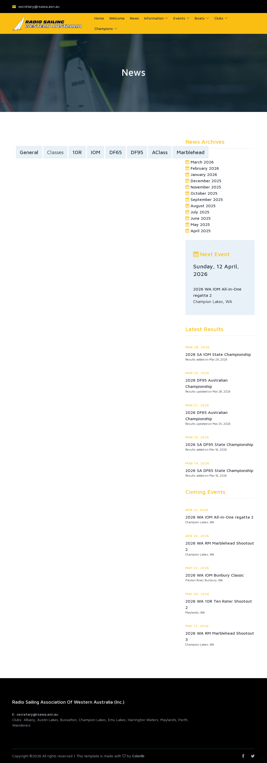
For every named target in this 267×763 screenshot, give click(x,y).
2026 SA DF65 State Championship (219, 470)
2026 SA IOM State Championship (218, 354)
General (29, 152)
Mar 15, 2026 (197, 437)
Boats (200, 18)
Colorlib (138, 756)
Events (179, 18)
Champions (103, 28)
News (134, 18)
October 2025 (204, 193)
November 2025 (206, 187)
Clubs (218, 18)
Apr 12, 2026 (197, 510)
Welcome (117, 18)
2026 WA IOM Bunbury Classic (214, 575)
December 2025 (206, 180)
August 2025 (203, 205)
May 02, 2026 (197, 568)
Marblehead (191, 152)
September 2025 (207, 199)
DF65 (115, 152)
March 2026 (202, 162)
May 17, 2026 (197, 626)
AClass (160, 152)
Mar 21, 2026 (197, 405)
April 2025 (201, 230)
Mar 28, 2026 (197, 347)
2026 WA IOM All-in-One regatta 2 (219, 517)
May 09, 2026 (197, 594)
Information (154, 18)
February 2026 (205, 168)
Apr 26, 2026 (197, 536)
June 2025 (201, 218)
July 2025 (200, 212)
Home (99, 18)
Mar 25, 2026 (197, 373)
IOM (95, 152)
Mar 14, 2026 (197, 463)
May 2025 (200, 224)
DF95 (137, 152)
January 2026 (204, 174)
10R (77, 152)
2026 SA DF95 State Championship (219, 444)
